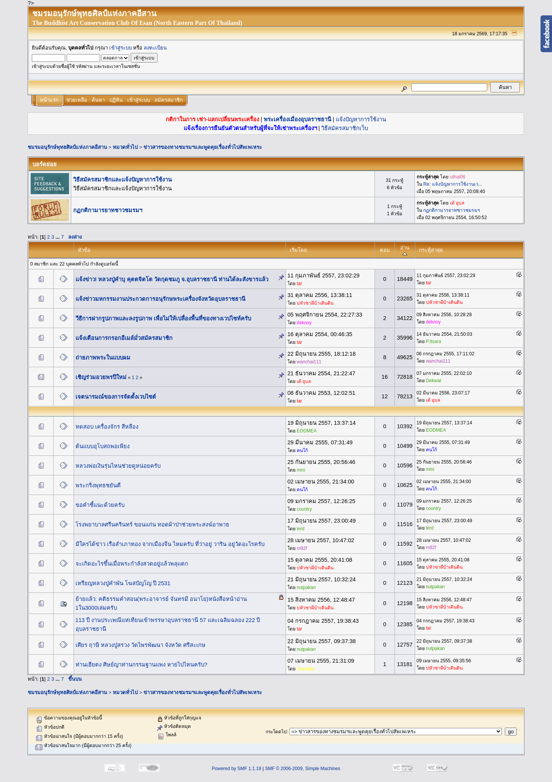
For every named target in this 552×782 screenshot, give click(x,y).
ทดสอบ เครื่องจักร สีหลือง (107, 427)
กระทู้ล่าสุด (431, 250)
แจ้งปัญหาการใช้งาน (361, 119)
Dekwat (433, 380)
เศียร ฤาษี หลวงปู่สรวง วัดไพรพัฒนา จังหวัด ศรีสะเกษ (140, 645)
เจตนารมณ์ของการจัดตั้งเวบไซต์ (116, 397)
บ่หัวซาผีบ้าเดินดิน (315, 303)
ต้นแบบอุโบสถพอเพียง (103, 446)
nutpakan (306, 587)
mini (301, 470)
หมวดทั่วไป (125, 147)
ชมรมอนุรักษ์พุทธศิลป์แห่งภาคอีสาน (67, 147)
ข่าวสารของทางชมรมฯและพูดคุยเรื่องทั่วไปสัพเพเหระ (202, 147)
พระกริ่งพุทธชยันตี (98, 485)
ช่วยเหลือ (76, 100)
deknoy (304, 322)
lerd (300, 528)
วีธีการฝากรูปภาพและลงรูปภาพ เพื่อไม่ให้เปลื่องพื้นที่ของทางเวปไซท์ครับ (163, 318)
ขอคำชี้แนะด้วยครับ (100, 505)
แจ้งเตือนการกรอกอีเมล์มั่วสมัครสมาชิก (124, 338)
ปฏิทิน (116, 100)
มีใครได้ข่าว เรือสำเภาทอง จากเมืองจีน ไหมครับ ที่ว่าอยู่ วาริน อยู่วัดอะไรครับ (170, 544)
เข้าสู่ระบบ (120, 48)
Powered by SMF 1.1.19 (236, 768)
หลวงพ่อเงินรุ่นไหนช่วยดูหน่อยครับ (118, 466)
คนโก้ (302, 450)
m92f (302, 548)
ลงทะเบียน (155, 48)
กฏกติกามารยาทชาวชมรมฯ (107, 210)
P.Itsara (433, 341)
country (304, 509)
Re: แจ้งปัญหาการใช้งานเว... (452, 184)
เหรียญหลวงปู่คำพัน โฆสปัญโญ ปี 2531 (123, 583)
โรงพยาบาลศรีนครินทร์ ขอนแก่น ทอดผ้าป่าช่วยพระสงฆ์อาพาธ (152, 524)
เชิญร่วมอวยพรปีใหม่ (101, 377)
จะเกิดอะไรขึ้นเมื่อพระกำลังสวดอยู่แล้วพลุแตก (132, 564)
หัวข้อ (84, 250)
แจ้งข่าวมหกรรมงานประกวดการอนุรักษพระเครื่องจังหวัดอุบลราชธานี (160, 299)
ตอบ (384, 250)
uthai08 (457, 177)
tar (299, 283)
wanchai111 (309, 362)
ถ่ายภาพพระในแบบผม (103, 358)
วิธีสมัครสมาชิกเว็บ (344, 128)
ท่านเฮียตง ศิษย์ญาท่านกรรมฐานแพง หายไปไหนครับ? (141, 665)
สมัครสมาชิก (168, 100)
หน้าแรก (49, 100)
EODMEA (307, 431)
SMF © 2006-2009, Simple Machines (302, 768)
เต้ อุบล (457, 203)
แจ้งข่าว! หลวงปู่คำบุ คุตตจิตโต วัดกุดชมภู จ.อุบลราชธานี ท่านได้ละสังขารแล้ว (172, 279)
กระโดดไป (276, 731)
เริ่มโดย (298, 250)
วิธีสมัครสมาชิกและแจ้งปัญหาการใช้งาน (122, 180)
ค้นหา (98, 100)
